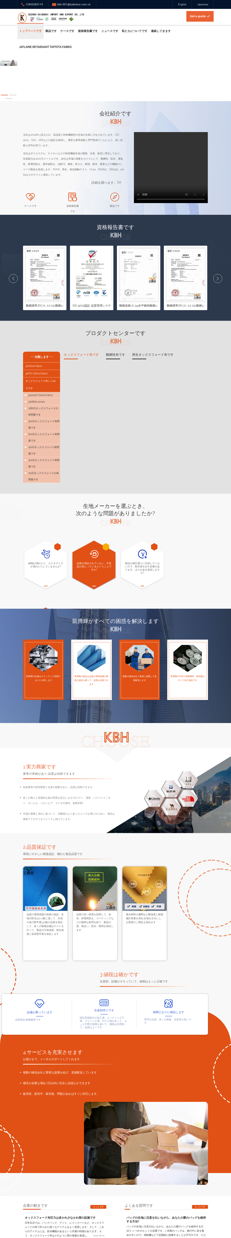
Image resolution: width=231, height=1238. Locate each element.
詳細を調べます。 (106, 182)
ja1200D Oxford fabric (40, 395)
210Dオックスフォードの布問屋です (43, 476)
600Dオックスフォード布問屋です (44, 437)
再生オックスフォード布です (153, 356)
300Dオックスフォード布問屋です (43, 463)
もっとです (98, 1207)
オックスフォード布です (81, 356)
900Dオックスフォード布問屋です (43, 424)
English (182, 4)
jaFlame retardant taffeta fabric (45, 47)
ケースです (67, 31)
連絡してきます (161, 31)
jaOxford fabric (34, 366)
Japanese (202, 4)
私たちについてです (134, 31)
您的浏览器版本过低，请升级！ (171, 167)
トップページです (30, 31)
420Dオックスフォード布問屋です (43, 450)
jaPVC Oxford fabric (37, 373)
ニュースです (109, 31)
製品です (51, 31)
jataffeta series (36, 401)
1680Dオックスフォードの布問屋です (43, 411)
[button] (8, 98)
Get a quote (198, 16)
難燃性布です (115, 356)
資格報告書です (88, 31)
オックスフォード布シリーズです (42, 384)
